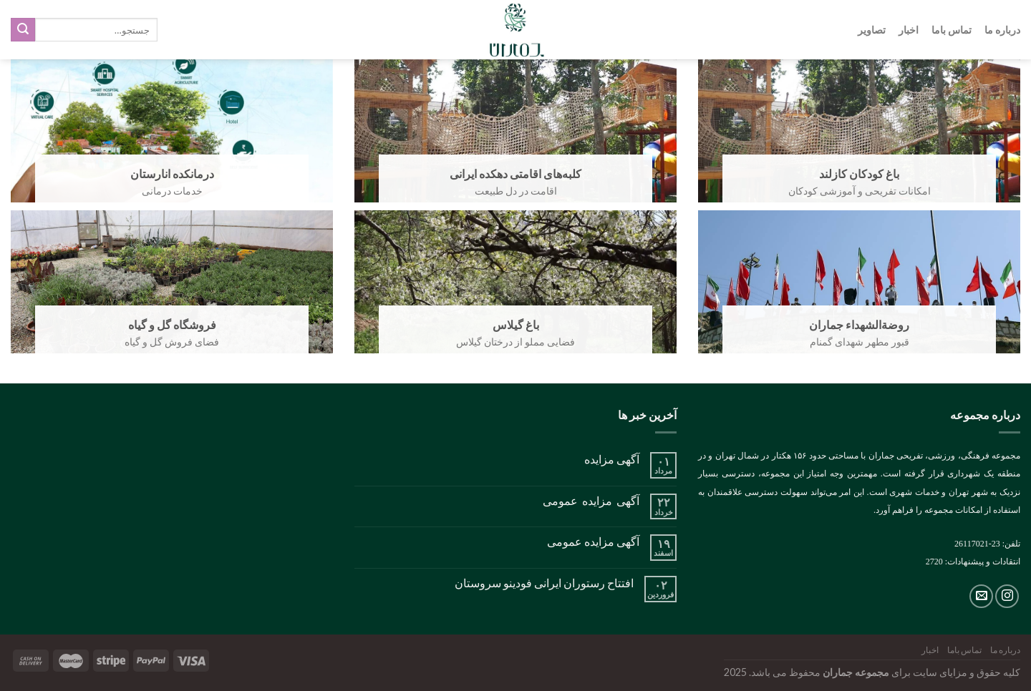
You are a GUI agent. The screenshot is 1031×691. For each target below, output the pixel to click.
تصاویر (872, 30)
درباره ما (1002, 30)
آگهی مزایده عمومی (591, 500)
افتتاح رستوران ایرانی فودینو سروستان (544, 582)
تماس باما (951, 30)
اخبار (909, 30)
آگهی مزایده (611, 459)
